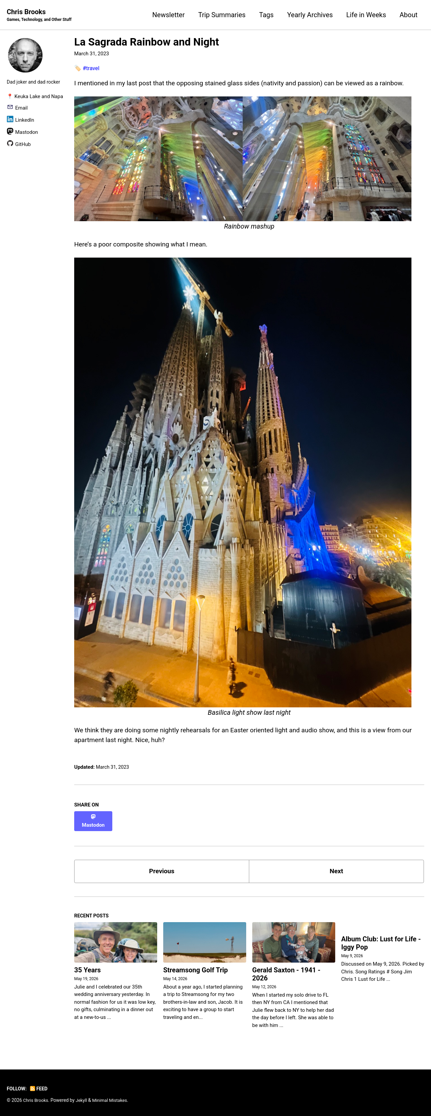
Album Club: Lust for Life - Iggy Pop (381, 943)
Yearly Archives (310, 15)
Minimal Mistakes (112, 1099)
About (409, 15)
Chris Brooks (41, 15)
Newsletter (168, 15)
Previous (161, 869)
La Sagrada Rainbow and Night (146, 42)
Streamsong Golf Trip (195, 969)
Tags (266, 15)
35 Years (87, 969)
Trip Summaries (222, 15)
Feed (40, 1088)
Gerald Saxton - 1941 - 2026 (286, 973)
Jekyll (83, 1099)
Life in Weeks (366, 15)
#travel (91, 68)
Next (336, 869)
